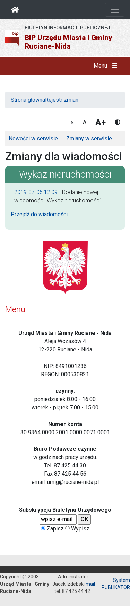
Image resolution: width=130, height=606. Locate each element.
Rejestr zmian (61, 100)
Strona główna (28, 100)
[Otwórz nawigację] (114, 10)
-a (71, 122)
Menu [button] (107, 66)
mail (90, 584)
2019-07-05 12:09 (36, 192)
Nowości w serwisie (33, 138)
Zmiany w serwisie (89, 138)
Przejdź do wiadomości (39, 214)
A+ (100, 122)
